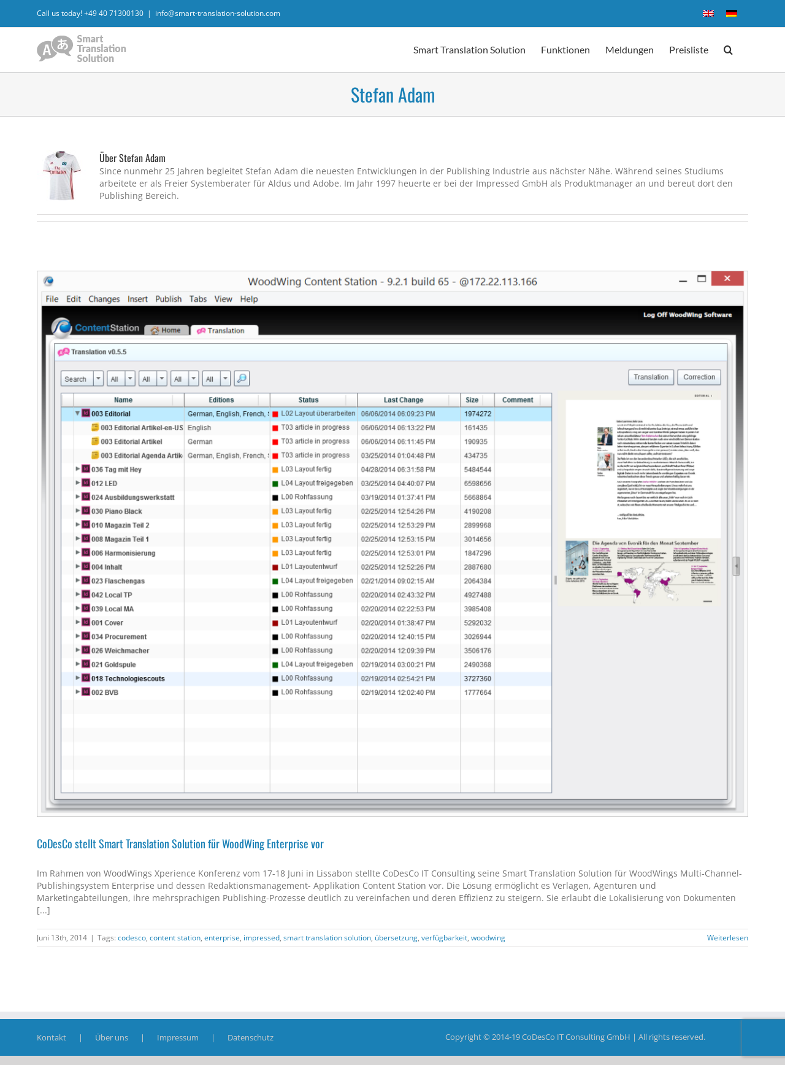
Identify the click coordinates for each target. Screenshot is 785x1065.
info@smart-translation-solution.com (217, 13)
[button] (728, 50)
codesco (132, 937)
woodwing (488, 937)
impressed (261, 937)
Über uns (111, 1037)
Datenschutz (251, 1037)
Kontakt (51, 1037)
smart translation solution (327, 937)
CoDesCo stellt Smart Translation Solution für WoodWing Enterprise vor (180, 843)
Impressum (178, 1037)
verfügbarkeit (444, 937)
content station (175, 937)
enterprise (222, 937)
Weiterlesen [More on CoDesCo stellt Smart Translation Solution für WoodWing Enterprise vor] (727, 937)
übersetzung (396, 937)
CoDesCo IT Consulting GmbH (576, 1036)
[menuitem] (708, 13)
